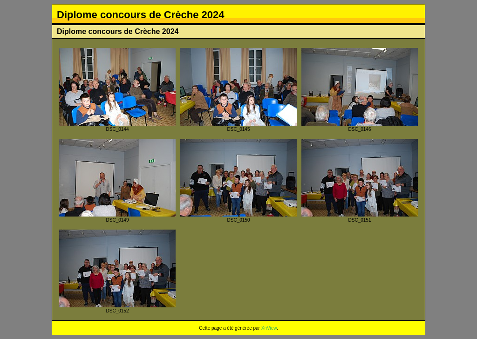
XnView (269, 328)
